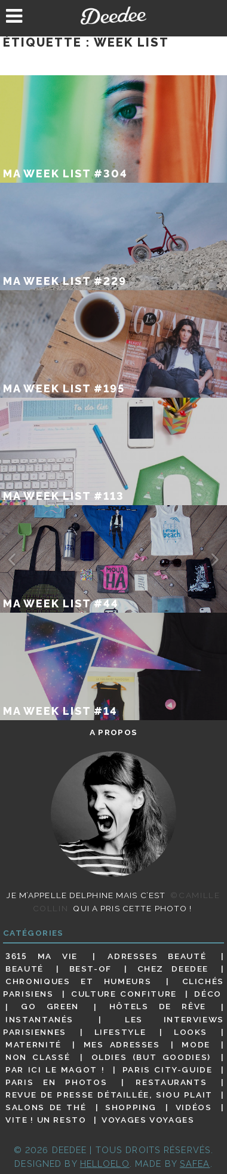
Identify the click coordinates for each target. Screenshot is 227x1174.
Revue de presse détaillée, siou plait (109, 1094)
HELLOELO (105, 1163)
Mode (196, 1044)
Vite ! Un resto (45, 1119)
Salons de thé (45, 1107)
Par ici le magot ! (55, 1069)
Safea (195, 1163)
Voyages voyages (148, 1119)
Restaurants (171, 1082)
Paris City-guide (167, 1069)
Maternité (33, 1044)
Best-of (90, 968)
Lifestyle (120, 1032)
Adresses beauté (157, 956)
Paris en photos (56, 1082)
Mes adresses (122, 1044)
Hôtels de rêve (157, 1007)
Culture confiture (124, 993)
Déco (208, 993)
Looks (190, 1032)
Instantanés (39, 1019)
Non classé (37, 1057)
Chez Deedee (172, 968)
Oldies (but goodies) (151, 1057)
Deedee (114, 15)
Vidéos (194, 1107)
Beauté (24, 968)
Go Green (50, 1007)
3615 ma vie (41, 956)
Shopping (131, 1107)
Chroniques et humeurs (78, 981)
